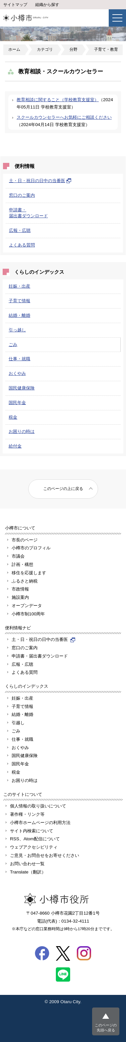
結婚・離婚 (19, 315)
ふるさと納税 (25, 581)
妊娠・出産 (19, 286)
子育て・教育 (106, 49)
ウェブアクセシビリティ (34, 847)
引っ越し (17, 329)
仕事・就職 (19, 358)
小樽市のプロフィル (31, 547)
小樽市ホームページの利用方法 (40, 822)
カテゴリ (45, 49)
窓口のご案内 (22, 195)
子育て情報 (19, 300)
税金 (13, 417)
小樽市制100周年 (28, 613)
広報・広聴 (20, 230)
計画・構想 (22, 564)
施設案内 (20, 597)
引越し (18, 722)
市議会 (18, 556)
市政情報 (20, 589)
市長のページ (25, 539)
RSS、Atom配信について (35, 838)
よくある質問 (22, 245)
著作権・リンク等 (27, 814)
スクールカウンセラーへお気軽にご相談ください (64, 117)
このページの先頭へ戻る (106, 1027)
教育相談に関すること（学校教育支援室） (58, 99)
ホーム (14, 49)
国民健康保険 (22, 387)
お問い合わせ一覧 (27, 863)
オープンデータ (27, 605)
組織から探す (47, 5)
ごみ (13, 344)
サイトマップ (15, 5)
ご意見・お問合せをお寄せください (44, 855)
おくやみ (17, 373)
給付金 (15, 446)
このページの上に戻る (63, 488)
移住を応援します (29, 572)
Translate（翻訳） (28, 871)
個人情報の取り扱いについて (38, 805)
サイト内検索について (31, 830)
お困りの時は (22, 431)
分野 (73, 49)
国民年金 (17, 402)
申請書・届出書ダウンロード (40, 656)
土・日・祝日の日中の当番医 (40, 180)
